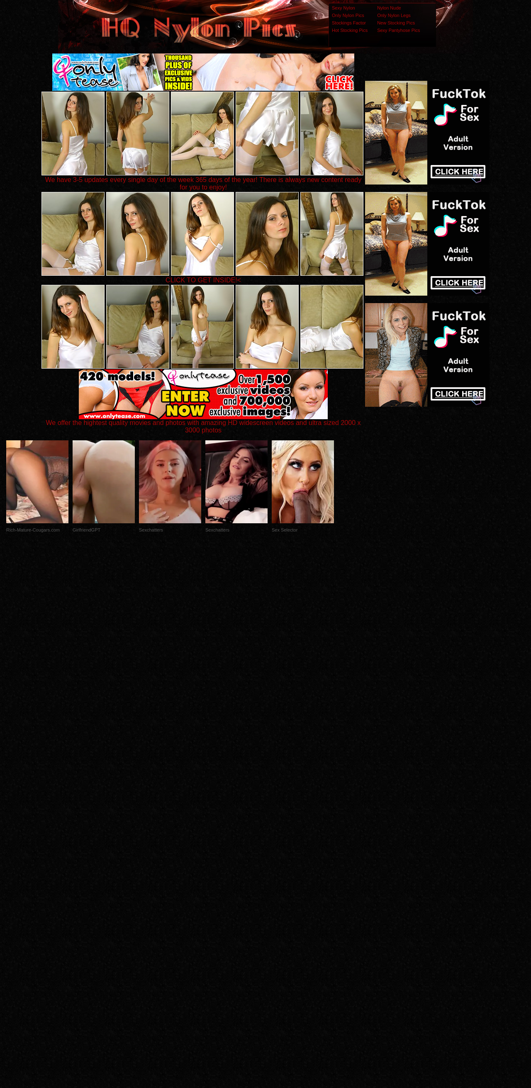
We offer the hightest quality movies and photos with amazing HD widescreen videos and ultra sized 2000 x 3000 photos (203, 423)
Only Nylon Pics (348, 15)
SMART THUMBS (280, 923)
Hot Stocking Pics (350, 30)
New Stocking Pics (396, 22)
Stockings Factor (349, 22)
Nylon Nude (389, 7)
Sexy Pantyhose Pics (398, 30)
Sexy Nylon (343, 7)
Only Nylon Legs (394, 15)
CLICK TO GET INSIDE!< (203, 280)
